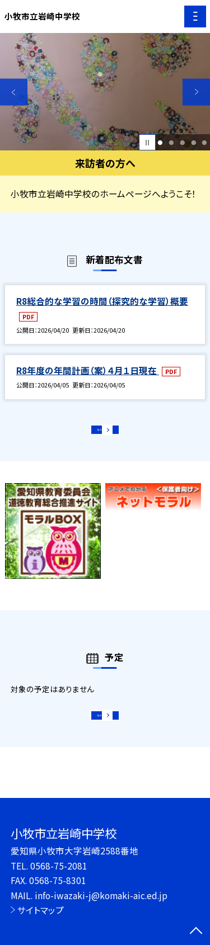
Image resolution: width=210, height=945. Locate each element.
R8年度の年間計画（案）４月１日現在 (87, 370)
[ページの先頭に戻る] (196, 931)
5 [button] (204, 142)
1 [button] (160, 142)
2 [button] (171, 142)
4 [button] (193, 142)
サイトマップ (40, 910)
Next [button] (196, 92)
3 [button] (182, 142)
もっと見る (99, 433)
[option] (105, 92)
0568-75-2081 (58, 865)
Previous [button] (13, 92)
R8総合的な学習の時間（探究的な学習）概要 (102, 301)
